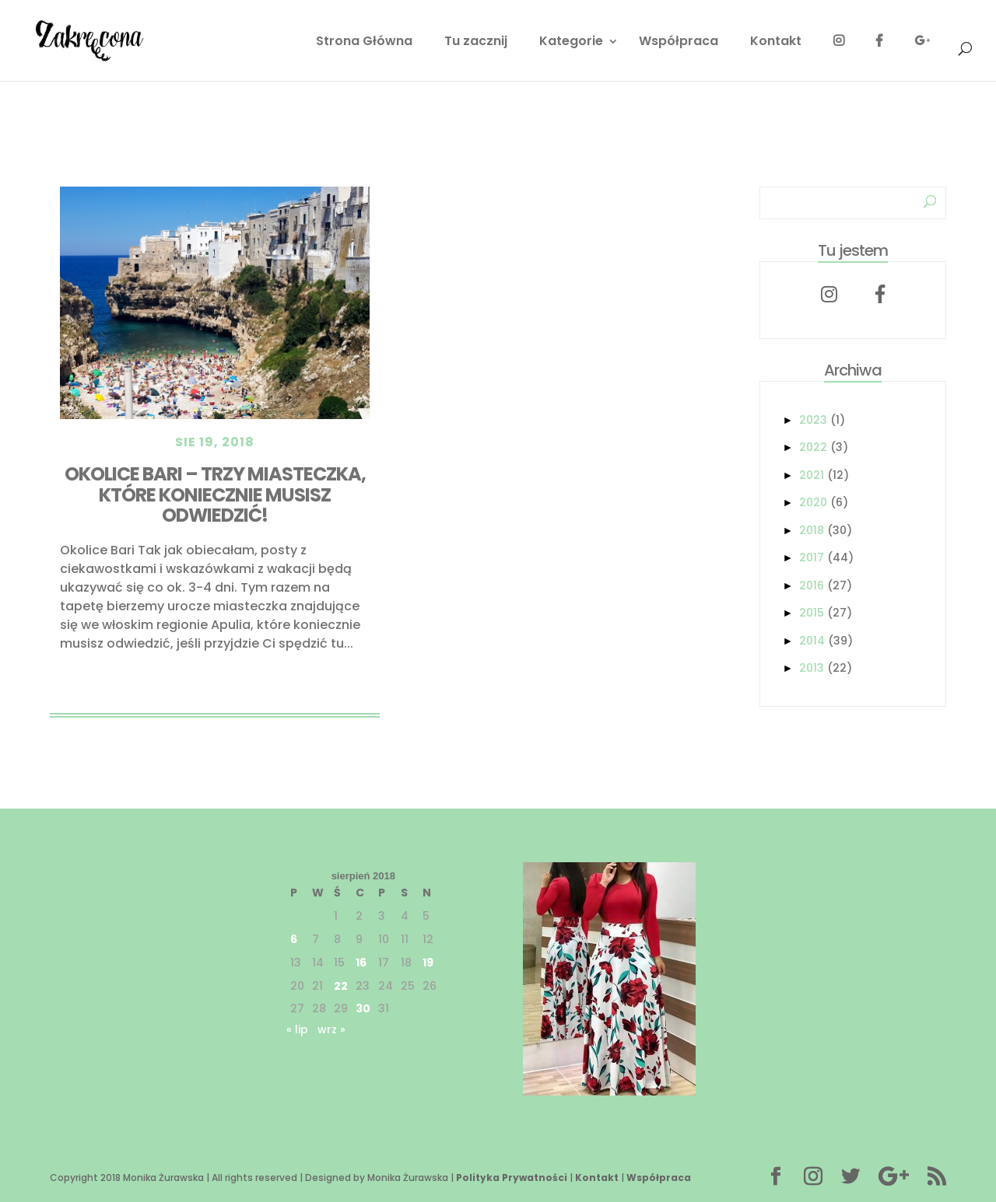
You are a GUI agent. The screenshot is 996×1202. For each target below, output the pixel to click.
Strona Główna (364, 43)
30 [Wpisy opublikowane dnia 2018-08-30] (363, 1008)
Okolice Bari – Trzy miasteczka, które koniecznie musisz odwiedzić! (215, 494)
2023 (813, 420)
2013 (811, 668)
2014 (812, 640)
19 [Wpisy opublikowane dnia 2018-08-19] (428, 962)
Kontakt (775, 43)
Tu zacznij (475, 43)
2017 (811, 557)
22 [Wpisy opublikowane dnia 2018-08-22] (341, 986)
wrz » (331, 1029)
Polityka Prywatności (511, 1177)
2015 (811, 612)
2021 (811, 475)
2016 (811, 585)
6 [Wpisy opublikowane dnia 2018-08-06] (293, 939)
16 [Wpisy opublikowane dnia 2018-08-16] (361, 962)
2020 (813, 502)
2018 (811, 530)
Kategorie (571, 43)
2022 (813, 447)
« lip (297, 1029)
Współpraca (678, 43)
